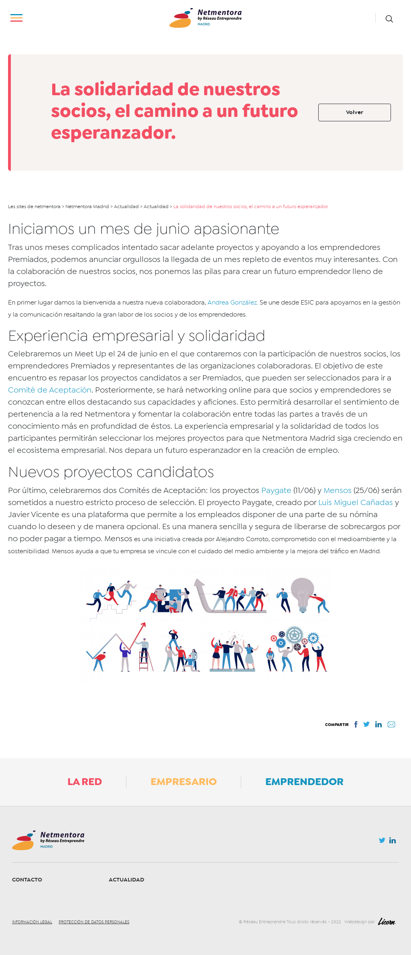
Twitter (382, 842)
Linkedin (392, 842)
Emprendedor (304, 781)
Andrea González (232, 302)
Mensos (338, 490)
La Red (84, 781)
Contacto (27, 879)
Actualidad (126, 879)
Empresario (184, 781)
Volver (354, 112)
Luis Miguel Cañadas (355, 502)
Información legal (32, 922)
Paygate (276, 490)
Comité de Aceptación (50, 390)
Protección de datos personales (94, 922)
